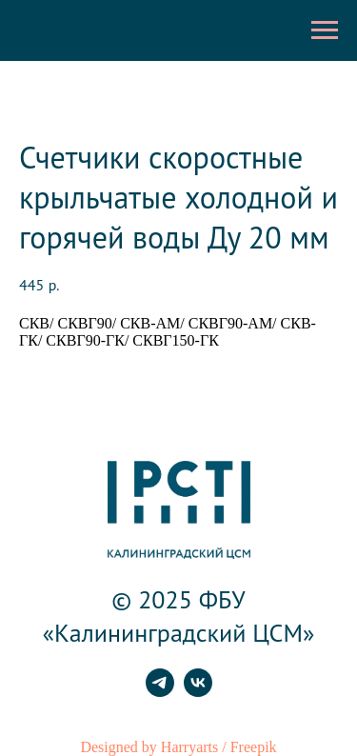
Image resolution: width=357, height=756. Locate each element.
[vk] (198, 692)
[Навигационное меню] (324, 30)
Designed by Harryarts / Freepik (178, 747)
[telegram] (160, 692)
